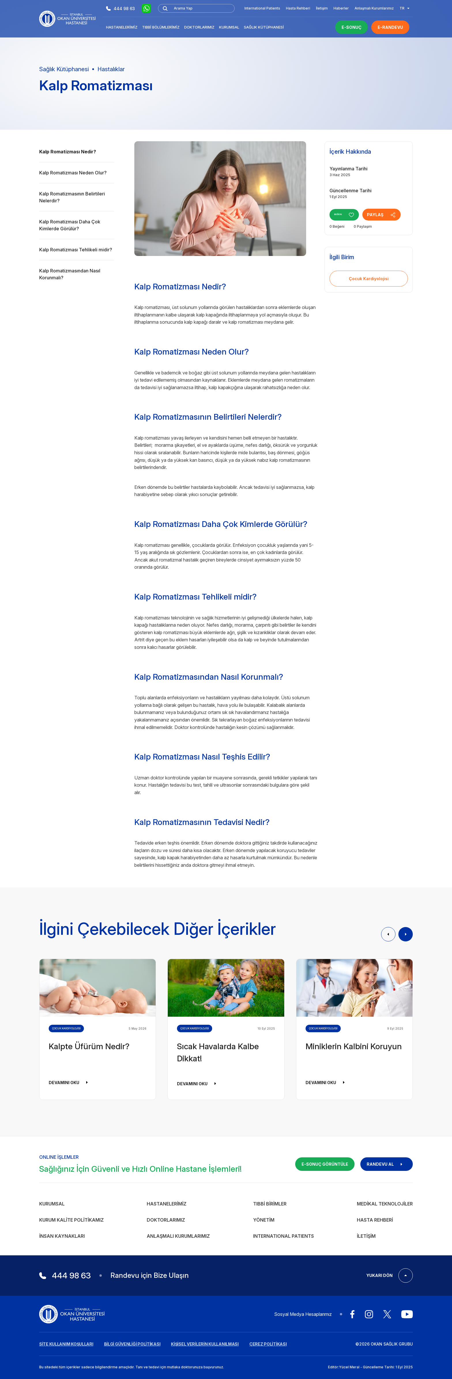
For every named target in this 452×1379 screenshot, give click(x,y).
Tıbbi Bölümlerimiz (161, 27)
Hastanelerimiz (122, 27)
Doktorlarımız (199, 27)
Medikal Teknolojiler (385, 1204)
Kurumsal (229, 27)
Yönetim (263, 1220)
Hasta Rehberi (298, 8)
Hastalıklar (111, 69)
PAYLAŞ (388, 215)
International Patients (262, 8)
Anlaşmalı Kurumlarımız (374, 8)
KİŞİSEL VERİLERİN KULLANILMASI (205, 1344)
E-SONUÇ (351, 27)
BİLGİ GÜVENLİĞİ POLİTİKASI (132, 1344)
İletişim (322, 8)
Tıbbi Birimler (270, 1204)
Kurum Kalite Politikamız (71, 1220)
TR (404, 8)
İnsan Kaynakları (62, 1236)
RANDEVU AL (386, 1164)
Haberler (341, 8)
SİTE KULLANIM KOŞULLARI (66, 1344)
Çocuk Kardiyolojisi (369, 278)
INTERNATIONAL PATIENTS (283, 1236)
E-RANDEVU (390, 27)
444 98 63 (120, 8)
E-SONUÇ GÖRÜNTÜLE (325, 1164)
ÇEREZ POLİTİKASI (268, 1344)
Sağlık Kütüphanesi (264, 27)
